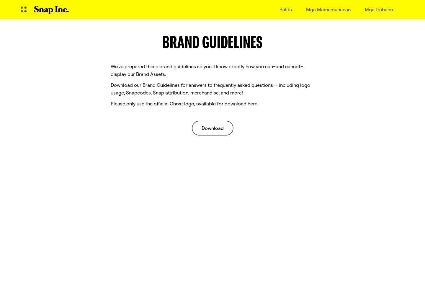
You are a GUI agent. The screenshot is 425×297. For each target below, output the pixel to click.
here (252, 104)
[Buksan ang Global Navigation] (24, 9)
